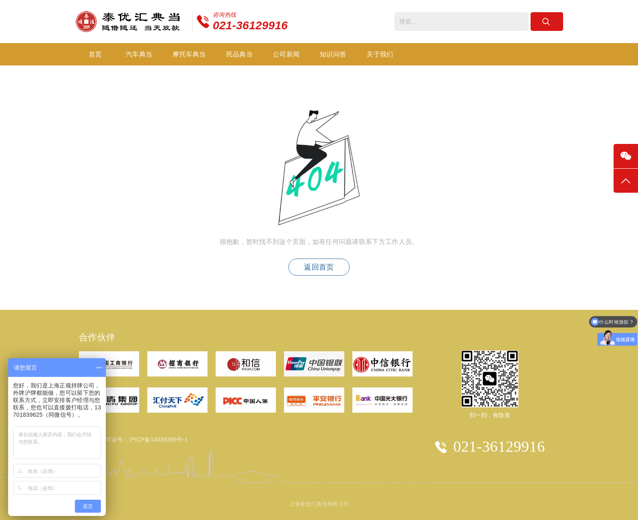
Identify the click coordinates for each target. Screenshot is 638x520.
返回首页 (319, 267)
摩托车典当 (189, 54)
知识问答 (333, 54)
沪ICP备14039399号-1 (158, 439)
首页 (95, 54)
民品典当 (239, 54)
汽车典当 (139, 54)
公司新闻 (286, 54)
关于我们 (380, 54)
